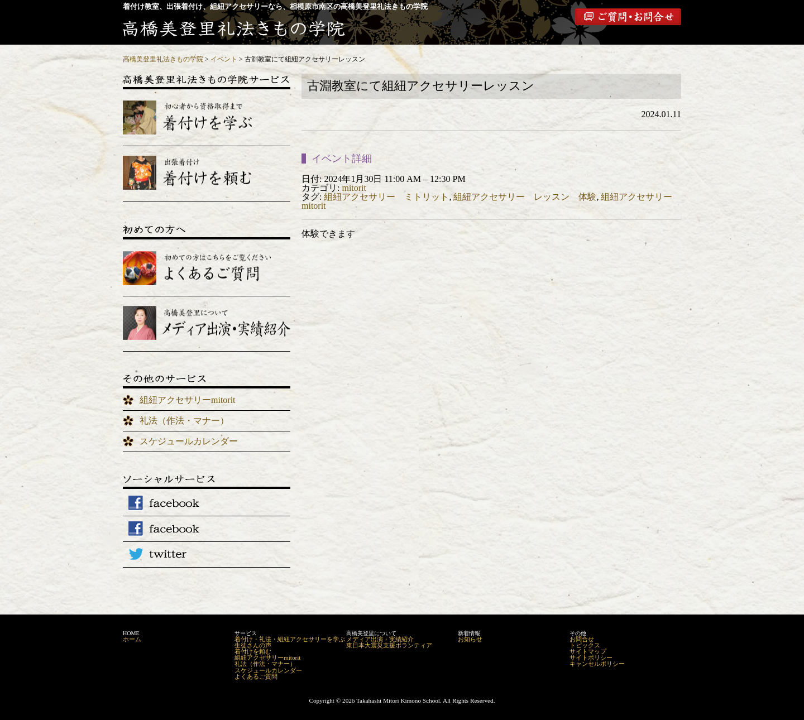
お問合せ (582, 639)
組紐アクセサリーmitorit (188, 400)
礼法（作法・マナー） (184, 420)
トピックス (585, 645)
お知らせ (470, 639)
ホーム (132, 639)
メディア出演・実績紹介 (380, 639)
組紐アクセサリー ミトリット (386, 196)
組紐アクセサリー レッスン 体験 (524, 196)
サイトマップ (588, 651)
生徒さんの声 (252, 645)
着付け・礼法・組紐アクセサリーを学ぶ (289, 639)
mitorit (354, 188)
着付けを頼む (252, 651)
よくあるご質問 (255, 676)
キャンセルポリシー (597, 663)
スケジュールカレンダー (189, 441)
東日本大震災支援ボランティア (389, 645)
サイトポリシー (591, 657)
